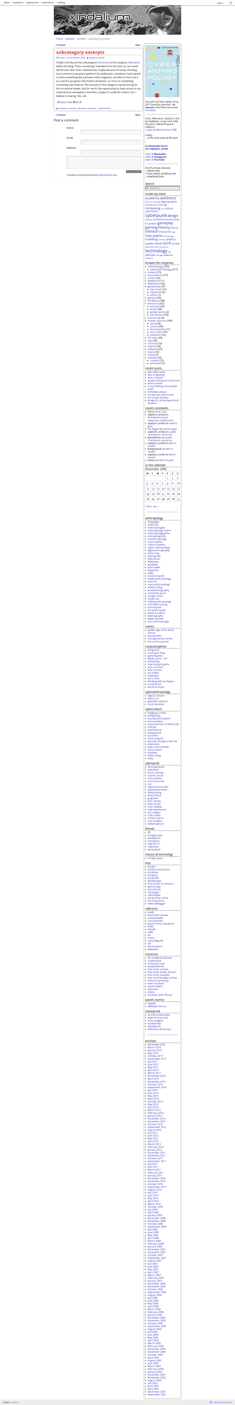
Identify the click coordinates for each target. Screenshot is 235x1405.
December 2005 (156, 1317)
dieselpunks (154, 1026)
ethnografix (154, 556)
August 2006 (155, 1295)
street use (153, 598)
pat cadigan (154, 812)
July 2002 (153, 1383)
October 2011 (155, 1158)
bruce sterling (155, 772)
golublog (153, 564)
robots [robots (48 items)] (158, 243)
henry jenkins (155, 721)
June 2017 (153, 1064)
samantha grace (157, 593)
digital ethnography (159, 550)
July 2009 (153, 1209)
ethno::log (153, 553)
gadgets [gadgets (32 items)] (153, 223)
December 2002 (156, 1374)
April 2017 (153, 1070)
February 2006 (156, 1312)
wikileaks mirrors (157, 1006)
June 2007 (153, 1266)
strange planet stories (160, 638)
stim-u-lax (161, 411)
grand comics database (161, 923)
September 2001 (157, 1394)
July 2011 (153, 1164)
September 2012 (157, 1127)
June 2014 (153, 1093)
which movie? (155, 383)
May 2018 (153, 1053)
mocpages (153, 892)
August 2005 (155, 1329)
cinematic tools (156, 963)
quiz (150, 340)
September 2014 (157, 1087)
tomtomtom (155, 684)
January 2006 (155, 1314)
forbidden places (157, 391)
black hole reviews (158, 915)
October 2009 (155, 1206)
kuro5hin (153, 735)
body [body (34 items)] (160, 204)
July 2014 (153, 1090)
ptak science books (158, 747)
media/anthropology (159, 578)
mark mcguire (155, 738)
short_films (156, 332)
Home (59, 38)
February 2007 (156, 1278)
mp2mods (156, 292)
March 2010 (154, 1204)
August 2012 (155, 1130)
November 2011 (157, 1155)
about (7, 2)
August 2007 (155, 1260)
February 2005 (156, 1346)
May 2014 (153, 1095)
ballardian (153, 769)
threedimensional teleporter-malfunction (161, 419)
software (153, 349)
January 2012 (155, 1149)
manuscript (154, 317)
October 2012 (155, 1124)
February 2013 (156, 1113)
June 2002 (153, 1386)
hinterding (153, 661)
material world (156, 576)
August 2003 (155, 1360)
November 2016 (157, 1075)
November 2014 (157, 1081)
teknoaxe (153, 989)
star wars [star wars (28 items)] (155, 246)
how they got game (158, 664)
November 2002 (157, 1377)
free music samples (159, 975)
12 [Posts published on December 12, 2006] (153, 488)
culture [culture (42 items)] (169, 208)
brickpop (153, 875)
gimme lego (154, 886)
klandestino (154, 838)
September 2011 (157, 1161)
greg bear (153, 798)
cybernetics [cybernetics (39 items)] (151, 211)
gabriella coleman (158, 701)
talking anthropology (159, 601)
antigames (153, 650)
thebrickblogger (157, 903)
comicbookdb (155, 918)
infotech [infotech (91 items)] (151, 231)
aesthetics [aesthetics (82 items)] (168, 198)
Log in (220, 2)
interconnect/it (105, 175)
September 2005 (157, 1326)
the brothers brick (158, 898)
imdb (150, 926)
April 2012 (153, 1141)
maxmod (19, 2)
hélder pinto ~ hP (157, 658)
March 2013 (154, 1110)
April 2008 (153, 1238)
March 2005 (154, 1343)
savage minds (155, 596)
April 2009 (153, 1212)
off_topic (153, 337)
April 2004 (153, 1357)
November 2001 (157, 1391)
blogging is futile (157, 712)
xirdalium (14, 1402)
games (151, 297)
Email (70, 137)
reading (61, 2)
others (154, 295)
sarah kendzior (156, 704)
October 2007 (155, 1255)
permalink (105, 108)
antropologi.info (157, 536)
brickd (151, 866)
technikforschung (157, 604)
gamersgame (155, 655)
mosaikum (153, 841)
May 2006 (153, 1303)
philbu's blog (155, 587)
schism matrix (156, 818)
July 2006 (153, 1297)
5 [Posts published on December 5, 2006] (152, 483)
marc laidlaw (155, 806)
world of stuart (156, 687)
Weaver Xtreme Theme (223, 1402)
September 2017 (157, 1058)
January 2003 (155, 1371)
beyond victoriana (158, 1017)
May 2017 (153, 1067)
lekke (150, 573)
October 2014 (155, 1084)
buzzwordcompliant (159, 718)
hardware (153, 300)
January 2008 (155, 1246)
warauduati (154, 849)
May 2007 (153, 1269)
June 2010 (153, 1195)
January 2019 (155, 1050)
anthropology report (159, 530)
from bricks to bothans (161, 883)
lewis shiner (154, 804)
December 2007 (156, 1249)
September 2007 (157, 1258)
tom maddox (155, 821)
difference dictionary (159, 1029)
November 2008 (157, 1221)
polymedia (153, 744)
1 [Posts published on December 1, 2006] (167, 478)
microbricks (154, 889)
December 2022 (156, 1044)
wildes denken (156, 618)
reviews (151, 110)
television (155, 335)
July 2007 (153, 1263)
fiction (153, 309)
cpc (150, 784)
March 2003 (154, 1366)
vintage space (155, 858)
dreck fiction (155, 795)
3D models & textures (160, 957)
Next (139, 45)
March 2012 (154, 1144)
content (81, 38)
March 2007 (154, 1275)
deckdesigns (155, 880)
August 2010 (155, 1189)
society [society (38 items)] (176, 243)
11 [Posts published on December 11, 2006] (148, 488)
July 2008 (153, 1229)
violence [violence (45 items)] (168, 255)
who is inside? (155, 377)
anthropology (155, 266)
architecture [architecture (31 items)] (151, 204)
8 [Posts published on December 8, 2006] (167, 483)
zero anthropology (158, 621)
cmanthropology (157, 539)
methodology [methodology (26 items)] (168, 236)
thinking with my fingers (161, 681)
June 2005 (153, 1334)
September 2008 (157, 1226)
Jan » (156, 506)
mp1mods (156, 289)
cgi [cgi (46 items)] (165, 204)
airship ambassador (159, 1014)
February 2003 (156, 1369)
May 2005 (153, 1337)
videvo (151, 992)
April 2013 (153, 1107)
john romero (155, 670)
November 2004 (157, 1351)
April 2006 (153, 1306)
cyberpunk (33, 2)
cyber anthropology (159, 547)
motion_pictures (157, 320)
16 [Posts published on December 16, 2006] (173, 488)
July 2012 (153, 1132)
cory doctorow (156, 781)
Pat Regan (153, 429)
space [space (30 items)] (147, 246)
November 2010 (157, 1181)
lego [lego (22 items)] (173, 232)
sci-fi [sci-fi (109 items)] (167, 242)
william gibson (156, 823)
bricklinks (153, 872)
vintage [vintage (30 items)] (159, 255)
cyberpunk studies (158, 786)
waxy (150, 758)
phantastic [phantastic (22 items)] (162, 240)
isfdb (150, 932)
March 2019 (154, 1047)
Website (71, 147)
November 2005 (157, 1320)
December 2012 (156, 1118)
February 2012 (156, 1147)
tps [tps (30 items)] (169, 251)
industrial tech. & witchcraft (163, 724)
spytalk (152, 1003)
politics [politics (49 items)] (171, 239)
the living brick (156, 900)
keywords (153, 570)
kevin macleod (156, 983)
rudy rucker (154, 815)
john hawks (154, 567)
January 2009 (155, 1215)
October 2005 (155, 1323)
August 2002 (155, 1380)
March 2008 (154, 1240)
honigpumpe (155, 835)
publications (48, 2)
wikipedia (153, 949)
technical (155, 363)
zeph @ (155, 154)
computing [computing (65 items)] (152, 208)
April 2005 (153, 1340)
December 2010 (156, 1178)
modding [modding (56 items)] (151, 239)
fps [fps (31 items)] (146, 223)
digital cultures (156, 695)
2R (149, 832)
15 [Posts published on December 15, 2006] (168, 488)
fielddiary (153, 280)
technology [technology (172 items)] (156, 251)
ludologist (153, 675)
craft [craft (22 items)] (162, 209)
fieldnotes (153, 283)
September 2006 (157, 1292)
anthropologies (156, 527)
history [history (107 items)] (164, 227)
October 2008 (155, 1223)
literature (134, 62)
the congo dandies (158, 397)
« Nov (148, 506)
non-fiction (156, 314)
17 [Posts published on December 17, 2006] (178, 488)
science (152, 346)
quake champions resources (164, 380)
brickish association (159, 869)
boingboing (154, 715)
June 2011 (153, 1166)
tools (150, 354)
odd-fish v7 (154, 843)
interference (155, 730)
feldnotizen (154, 558)
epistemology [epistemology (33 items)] (172, 219)
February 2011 (156, 1172)
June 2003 (153, 1363)
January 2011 (155, 1175)
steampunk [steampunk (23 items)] (164, 247)
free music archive (158, 969)
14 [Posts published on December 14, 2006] (163, 488)
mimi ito (152, 581)
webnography (155, 615)
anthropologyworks (159, 533)
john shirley (154, 801)
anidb (151, 912)
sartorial (152, 343)
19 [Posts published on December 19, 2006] (153, 494)
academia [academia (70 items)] (152, 198)
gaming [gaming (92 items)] (151, 227)
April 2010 (153, 1201)
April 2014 (153, 1098)
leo (149, 935)
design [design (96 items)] (172, 215)
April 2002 (153, 1388)
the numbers (155, 946)
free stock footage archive (162, 977)
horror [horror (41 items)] (174, 227)
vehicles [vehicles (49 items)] (150, 255)
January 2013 (155, 1115)
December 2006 (156, 1283)
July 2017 (153, 1061)
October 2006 (155, 1289)
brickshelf (153, 878)
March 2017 (154, 1073)
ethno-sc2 (153, 698)
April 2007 (153, 1272)
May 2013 (153, 1104)
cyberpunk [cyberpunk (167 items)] (156, 215)
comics (152, 278)
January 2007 (155, 1280)
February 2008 (156, 1243)
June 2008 (153, 1232)
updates (70, 38)
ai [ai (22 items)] (151, 202)
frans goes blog (156, 653)
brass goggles (155, 1020)
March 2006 (154, 1309)
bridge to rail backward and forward (163, 402)
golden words (157, 312)
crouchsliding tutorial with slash (162, 388)
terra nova (153, 678)
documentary (157, 329)
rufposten (153, 846)
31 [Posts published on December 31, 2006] (178, 499)
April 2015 (153, 1078)
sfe (149, 943)
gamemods (154, 286)
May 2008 (153, 1235)
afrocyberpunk (156, 767)
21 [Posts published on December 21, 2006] (163, 494)
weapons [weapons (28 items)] (149, 258)
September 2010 (157, 1187)
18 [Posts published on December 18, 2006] (148, 494)
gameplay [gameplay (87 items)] (165, 223)
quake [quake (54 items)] (149, 243)
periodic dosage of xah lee (162, 741)
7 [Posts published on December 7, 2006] (162, 483)
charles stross (156, 775)
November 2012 (157, 1121)
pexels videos (155, 986)
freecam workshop (158, 980)
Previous (59, 45)
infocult (152, 727)
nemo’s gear (170, 429)
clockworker (154, 1023)
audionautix (154, 960)
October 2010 (155, 1184)
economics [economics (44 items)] (159, 219)
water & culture (156, 613)
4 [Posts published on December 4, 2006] (147, 483)
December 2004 (156, 1349)
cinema (154, 326)
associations (155, 275)
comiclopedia (155, 920)
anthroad (153, 524)
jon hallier (153, 672)
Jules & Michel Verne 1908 (162, 129)
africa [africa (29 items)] (147, 201)
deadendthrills (156, 966)
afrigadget (153, 522)
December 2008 (156, 1218)
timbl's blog (154, 755)
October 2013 (155, 1101)
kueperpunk (154, 732)
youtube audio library (160, 994)
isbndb (151, 929)
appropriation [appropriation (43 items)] (169, 201)
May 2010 (153, 1198)
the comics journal (158, 641)
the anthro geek (157, 610)
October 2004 (155, 1354)
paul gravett (154, 635)
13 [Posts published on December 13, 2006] (158, 488)
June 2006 (153, 1300)
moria (151, 937)
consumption (155, 541)
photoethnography (158, 590)
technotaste (154, 607)
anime (153, 323)
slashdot (152, 752)
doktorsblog (154, 792)
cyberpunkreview (157, 789)
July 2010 (153, 1192)
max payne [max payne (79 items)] (153, 235)
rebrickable (154, 895)
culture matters (156, 544)
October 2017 (155, 1056)
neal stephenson (157, 809)
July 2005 (153, 1332)
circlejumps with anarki (161, 394)
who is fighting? (156, 374)
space (151, 352)
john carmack (155, 667)
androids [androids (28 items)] (157, 201)
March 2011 (154, 1169)
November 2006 (157, 1286)
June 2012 (153, 1135)
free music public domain (162, 972)
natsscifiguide (155, 940)
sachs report (155, 749)
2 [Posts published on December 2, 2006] (172, 478)
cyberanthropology (161, 269)
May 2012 (153, 1138)
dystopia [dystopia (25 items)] (148, 219)
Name (70, 127)
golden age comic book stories (161, 631)
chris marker (155, 778)
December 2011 (156, 1152)
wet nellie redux (156, 372)
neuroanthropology (159, 584)
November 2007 (157, 1252)
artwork (152, 272)
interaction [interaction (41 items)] (165, 231)
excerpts (104, 62)
